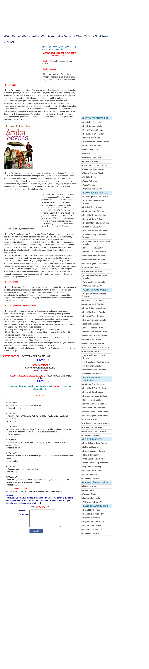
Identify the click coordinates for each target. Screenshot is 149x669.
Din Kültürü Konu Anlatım (94, 215)
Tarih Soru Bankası (91, 420)
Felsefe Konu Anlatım (92, 227)
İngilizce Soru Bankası (93, 400)
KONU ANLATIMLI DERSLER (95, 193)
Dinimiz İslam (101, 36)
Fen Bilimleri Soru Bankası (95, 396)
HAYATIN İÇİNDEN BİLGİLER (95, 482)
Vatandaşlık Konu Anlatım (94, 282)
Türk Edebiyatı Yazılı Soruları (96, 362)
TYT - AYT (10, 42)
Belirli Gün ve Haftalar (93, 126)
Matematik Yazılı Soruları (94, 343)
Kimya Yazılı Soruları (92, 340)
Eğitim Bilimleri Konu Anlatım (96, 223)
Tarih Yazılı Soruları (91, 351)
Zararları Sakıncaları (92, 498)
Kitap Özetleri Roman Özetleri (96, 142)
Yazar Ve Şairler (90, 181)
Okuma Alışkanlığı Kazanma (95, 463)
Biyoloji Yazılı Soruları (93, 300)
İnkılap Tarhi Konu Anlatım (95, 252)
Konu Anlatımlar (31, 36)
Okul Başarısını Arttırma (94, 459)
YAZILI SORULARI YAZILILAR (96, 290)
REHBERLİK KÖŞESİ (92, 439)
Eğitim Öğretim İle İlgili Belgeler (55, 47)
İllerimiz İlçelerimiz (91, 138)
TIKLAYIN (41, 360)
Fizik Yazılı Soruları (91, 324)
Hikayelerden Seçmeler (93, 134)
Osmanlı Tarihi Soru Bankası (95, 412)
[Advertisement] (70, 16)
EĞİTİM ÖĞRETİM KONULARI (96, 118)
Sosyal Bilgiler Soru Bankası (95, 416)
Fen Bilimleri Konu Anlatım (95, 231)
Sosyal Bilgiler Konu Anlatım (96, 264)
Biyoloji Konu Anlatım (93, 207)
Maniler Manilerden (91, 150)
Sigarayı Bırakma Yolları (93, 522)
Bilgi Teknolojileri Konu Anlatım (93, 202)
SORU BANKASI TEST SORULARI (93, 379)
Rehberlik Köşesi (90, 161)
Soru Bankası (65, 36)
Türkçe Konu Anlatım (92, 271)
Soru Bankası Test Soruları (95, 165)
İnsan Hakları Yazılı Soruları (95, 336)
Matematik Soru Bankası (94, 408)
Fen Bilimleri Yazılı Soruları (95, 320)
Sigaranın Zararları (91, 518)
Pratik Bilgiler (89, 490)
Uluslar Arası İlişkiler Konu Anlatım (95, 276)
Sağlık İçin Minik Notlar (93, 514)
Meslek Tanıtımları (91, 455)
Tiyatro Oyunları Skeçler (94, 173)
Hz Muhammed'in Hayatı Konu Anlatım (96, 242)
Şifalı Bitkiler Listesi (92, 526)
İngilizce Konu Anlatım (93, 248)
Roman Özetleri (57, 49)
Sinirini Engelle (90, 475)
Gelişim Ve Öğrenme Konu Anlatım (95, 236)
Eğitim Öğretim (12, 36)
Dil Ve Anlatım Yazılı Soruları (95, 308)
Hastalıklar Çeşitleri (92, 510)
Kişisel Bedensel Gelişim (94, 451)
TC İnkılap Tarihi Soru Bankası (96, 423)
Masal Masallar (89, 153)
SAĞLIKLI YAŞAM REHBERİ (95, 506)
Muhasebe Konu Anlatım (94, 260)
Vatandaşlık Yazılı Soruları (94, 370)
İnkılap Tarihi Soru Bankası (95, 404)
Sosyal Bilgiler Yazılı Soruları (96, 347)
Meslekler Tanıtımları (92, 157)
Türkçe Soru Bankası (92, 427)
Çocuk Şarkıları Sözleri (93, 130)
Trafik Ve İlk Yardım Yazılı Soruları (94, 356)
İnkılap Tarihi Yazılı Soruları (95, 332)
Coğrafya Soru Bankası (93, 384)
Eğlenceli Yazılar (83, 36)
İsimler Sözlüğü (90, 486)
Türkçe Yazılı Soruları (92, 366)
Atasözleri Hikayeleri (92, 122)
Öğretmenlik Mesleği (92, 467)
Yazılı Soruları (49, 36)
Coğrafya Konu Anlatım (93, 211)
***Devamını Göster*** (92, 189)
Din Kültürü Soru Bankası (94, 388)
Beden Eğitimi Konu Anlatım (95, 197)
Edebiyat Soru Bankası (93, 392)
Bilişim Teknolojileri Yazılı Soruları (94, 295)
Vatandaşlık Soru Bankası (94, 431)
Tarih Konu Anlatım (91, 268)
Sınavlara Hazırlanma (92, 471)
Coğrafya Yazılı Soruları (93, 304)
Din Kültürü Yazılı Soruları (94, 312)
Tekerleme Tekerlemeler (93, 169)
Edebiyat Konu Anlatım (93, 219)
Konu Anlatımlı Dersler (93, 146)
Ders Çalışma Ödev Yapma (95, 443)
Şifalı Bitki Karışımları (92, 530)
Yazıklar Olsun (89, 494)
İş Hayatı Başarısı (91, 447)
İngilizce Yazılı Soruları (93, 328)
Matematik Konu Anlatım (94, 256)
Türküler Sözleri (90, 177)
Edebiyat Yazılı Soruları (93, 316)
